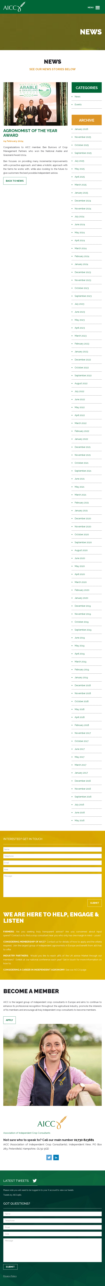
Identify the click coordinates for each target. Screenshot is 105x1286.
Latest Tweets (16, 1180)
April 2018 (80, 717)
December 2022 (83, 359)
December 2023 (83, 272)
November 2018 (83, 693)
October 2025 (82, 145)
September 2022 (83, 375)
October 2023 (82, 288)
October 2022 (82, 367)
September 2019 (83, 630)
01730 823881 (84, 1140)
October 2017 (81, 741)
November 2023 (83, 280)
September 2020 (83, 542)
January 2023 (81, 351)
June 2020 (80, 558)
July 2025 (79, 161)
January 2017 (81, 773)
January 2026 (81, 129)
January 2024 (81, 264)
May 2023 (80, 320)
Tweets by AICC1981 (12, 1195)
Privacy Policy (10, 1276)
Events (78, 104)
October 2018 (82, 701)
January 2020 (81, 598)
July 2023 (79, 304)
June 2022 (80, 399)
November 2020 (83, 526)
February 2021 (82, 502)
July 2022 (79, 391)
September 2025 (83, 153)
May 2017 (79, 757)
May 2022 (80, 407)
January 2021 (81, 510)
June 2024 (80, 224)
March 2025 (81, 184)
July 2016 (79, 804)
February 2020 (82, 590)
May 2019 (79, 645)
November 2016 (83, 788)
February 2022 (82, 431)
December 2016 (83, 781)
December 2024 (83, 200)
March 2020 (81, 582)
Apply (9, 1020)
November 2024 (83, 208)
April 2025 (80, 177)
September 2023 (83, 296)
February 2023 (82, 343)
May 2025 (80, 169)
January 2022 (81, 439)
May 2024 (80, 232)
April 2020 (80, 574)
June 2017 (80, 749)
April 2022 (80, 415)
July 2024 (79, 216)
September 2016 (83, 796)
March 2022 (81, 423)
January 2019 (81, 677)
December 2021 (83, 447)
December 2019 (83, 606)
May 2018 (79, 709)
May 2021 (79, 487)
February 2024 (82, 256)
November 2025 (83, 137)
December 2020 (83, 518)
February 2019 (82, 669)
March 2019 (80, 661)
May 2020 (80, 566)
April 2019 (80, 653)
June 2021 (80, 478)
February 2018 (82, 725)
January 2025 (81, 192)
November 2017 (83, 733)
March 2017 (80, 765)
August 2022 (81, 383)
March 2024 (81, 248)
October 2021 (81, 463)
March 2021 (80, 494)
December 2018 (83, 685)
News (77, 96)
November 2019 (83, 614)
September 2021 (83, 471)
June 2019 (80, 637)
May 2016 (79, 820)
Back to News (15, 180)
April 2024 (80, 240)
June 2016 (80, 812)
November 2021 (83, 455)
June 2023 (80, 312)
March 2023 (81, 335)
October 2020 (82, 534)
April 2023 (80, 328)
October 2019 (82, 622)
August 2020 (81, 550)
